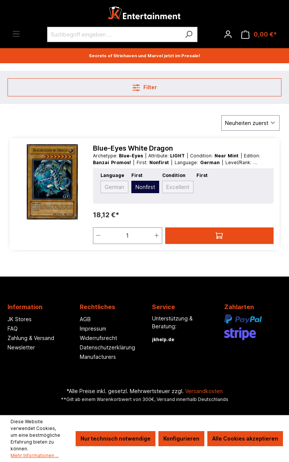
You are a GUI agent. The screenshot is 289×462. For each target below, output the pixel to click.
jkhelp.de (163, 339)
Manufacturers (98, 357)
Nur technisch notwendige (116, 438)
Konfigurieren (181, 438)
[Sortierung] (250, 123)
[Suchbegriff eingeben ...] (113, 34)
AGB (85, 319)
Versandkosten (204, 391)
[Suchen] (189, 34)
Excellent (177, 187)
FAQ (13, 328)
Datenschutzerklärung (107, 347)
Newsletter (21, 347)
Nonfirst (145, 187)
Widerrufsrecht (98, 338)
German (114, 187)
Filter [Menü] (144, 86)
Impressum (93, 328)
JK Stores (20, 319)
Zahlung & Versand (31, 338)
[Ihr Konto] (228, 34)
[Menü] (16, 34)
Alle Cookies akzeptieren (245, 438)
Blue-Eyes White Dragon (133, 148)
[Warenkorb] (259, 34)
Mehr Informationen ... (35, 455)
